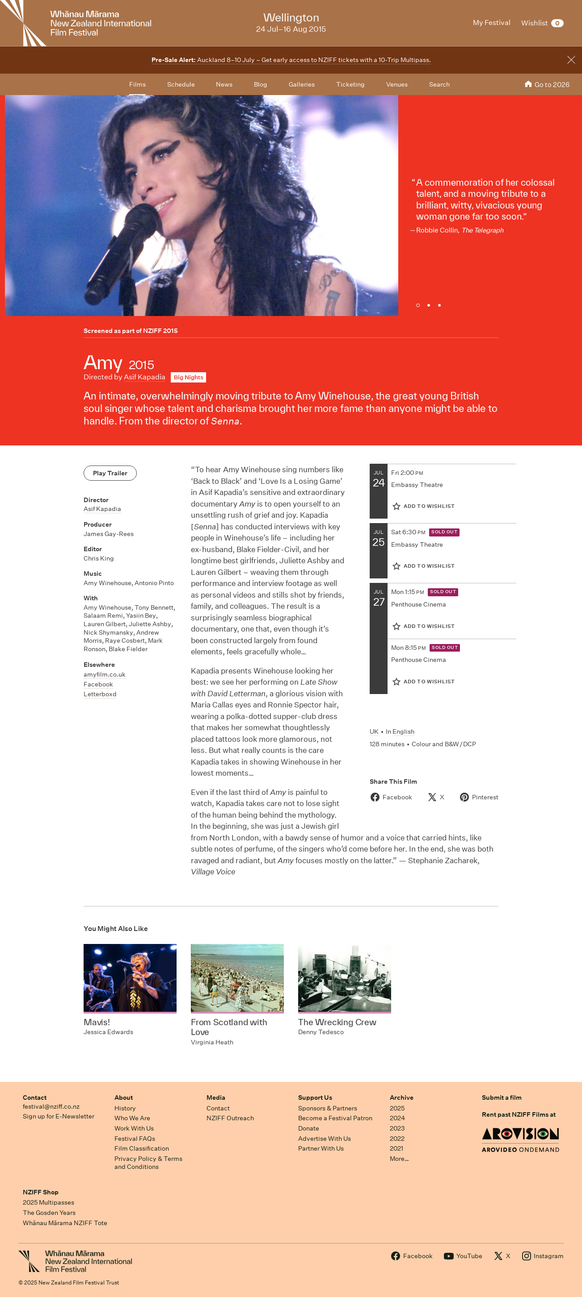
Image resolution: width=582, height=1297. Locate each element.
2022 (397, 1139)
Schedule (181, 84)
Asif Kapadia (144, 377)
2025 (397, 1108)
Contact (34, 1097)
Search (439, 84)
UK (374, 731)
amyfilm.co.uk (105, 674)
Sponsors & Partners (327, 1108)
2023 (397, 1128)
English (403, 731)
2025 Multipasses (48, 1202)
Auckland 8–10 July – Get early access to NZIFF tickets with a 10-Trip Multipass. (291, 60)
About (123, 1097)
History (125, 1108)
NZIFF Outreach (230, 1118)
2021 (396, 1148)
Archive (401, 1097)
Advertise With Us (324, 1139)
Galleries (302, 84)
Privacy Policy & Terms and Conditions (148, 1163)
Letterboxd (100, 694)
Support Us (315, 1097)
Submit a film (502, 1097)
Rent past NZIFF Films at (519, 1114)
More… (399, 1159)
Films (137, 84)
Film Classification (141, 1148)
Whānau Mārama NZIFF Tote (65, 1223)
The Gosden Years (49, 1213)
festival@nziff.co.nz (51, 1106)
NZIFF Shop (41, 1192)
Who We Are (132, 1118)
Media (216, 1097)
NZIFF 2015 (160, 331)
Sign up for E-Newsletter (58, 1116)
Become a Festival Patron (335, 1118)
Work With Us (134, 1128)
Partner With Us (321, 1148)
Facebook (98, 684)
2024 (397, 1118)
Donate (308, 1128)
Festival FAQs (134, 1139)
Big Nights (188, 377)
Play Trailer (110, 473)
